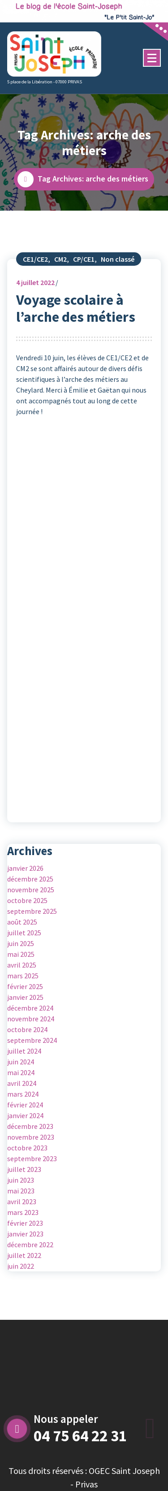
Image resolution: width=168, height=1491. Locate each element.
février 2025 (25, 986)
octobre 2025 (27, 900)
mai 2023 (20, 1190)
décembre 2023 (30, 1126)
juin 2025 (20, 943)
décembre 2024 (30, 1007)
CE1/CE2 (35, 259)
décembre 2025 (30, 878)
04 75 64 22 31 (80, 1436)
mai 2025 (20, 954)
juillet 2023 (24, 1169)
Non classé (117, 259)
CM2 (60, 259)
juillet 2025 (24, 932)
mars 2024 (23, 1093)
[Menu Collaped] (152, 58)
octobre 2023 (27, 1147)
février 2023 (25, 1223)
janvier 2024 (25, 1115)
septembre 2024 (32, 1040)
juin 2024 (20, 1061)
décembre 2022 (30, 1244)
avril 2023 (21, 1201)
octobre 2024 (27, 1029)
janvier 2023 (25, 1233)
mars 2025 (23, 975)
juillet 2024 (24, 1050)
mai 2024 (20, 1072)
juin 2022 (20, 1266)
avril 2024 (21, 1083)
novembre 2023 (30, 1136)
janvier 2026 (25, 868)
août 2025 (22, 921)
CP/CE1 (84, 259)
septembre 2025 (32, 911)
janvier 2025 (25, 997)
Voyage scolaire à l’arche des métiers (75, 308)
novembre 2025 (30, 889)
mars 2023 (23, 1212)
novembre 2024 (30, 1018)
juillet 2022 (35, 282)
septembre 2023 (32, 1158)
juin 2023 (20, 1180)
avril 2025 (21, 964)
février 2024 (25, 1104)
